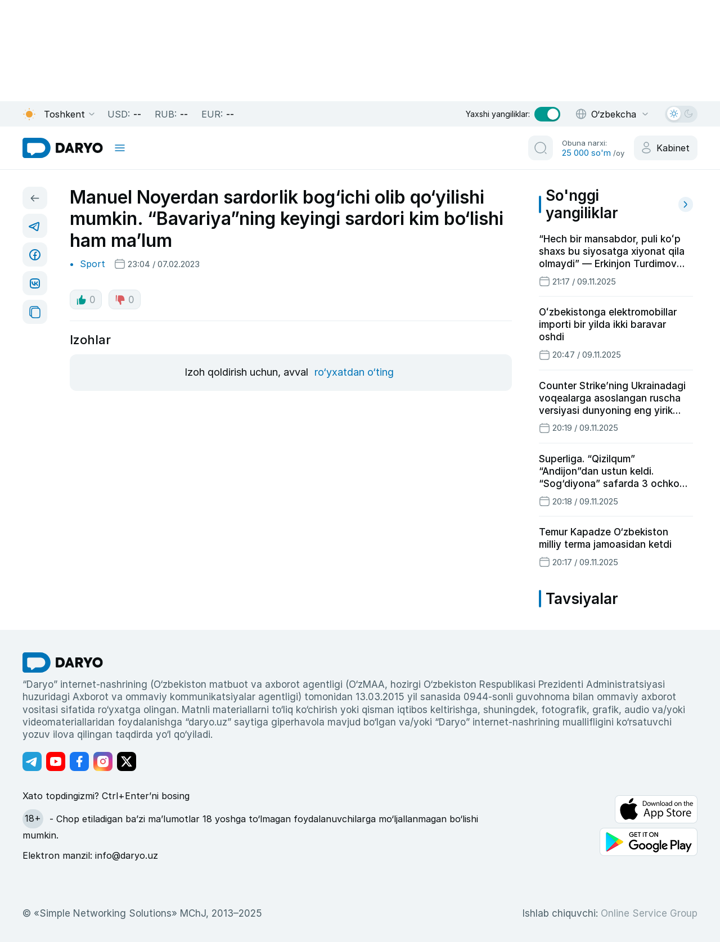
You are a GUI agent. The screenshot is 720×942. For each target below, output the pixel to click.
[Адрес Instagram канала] (102, 761)
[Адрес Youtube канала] (55, 761)
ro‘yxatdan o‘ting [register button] (354, 372)
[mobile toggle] (120, 148)
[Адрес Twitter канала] (126, 761)
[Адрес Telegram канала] (32, 761)
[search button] (540, 148)
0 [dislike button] (124, 299)
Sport (92, 263)
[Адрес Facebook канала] (79, 761)
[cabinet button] (666, 148)
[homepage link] (62, 148)
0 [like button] (86, 299)
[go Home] (62, 662)
